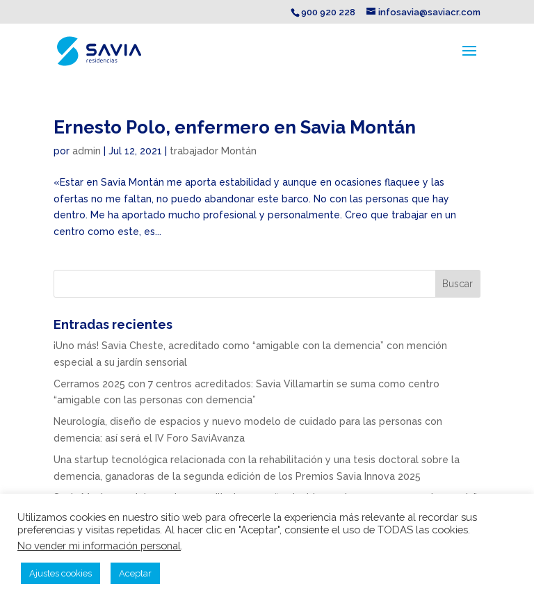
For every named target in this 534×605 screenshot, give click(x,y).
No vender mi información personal (99, 545)
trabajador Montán (213, 150)
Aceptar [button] (135, 573)
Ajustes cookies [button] (60, 573)
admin (86, 150)
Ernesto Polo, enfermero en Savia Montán (235, 127)
